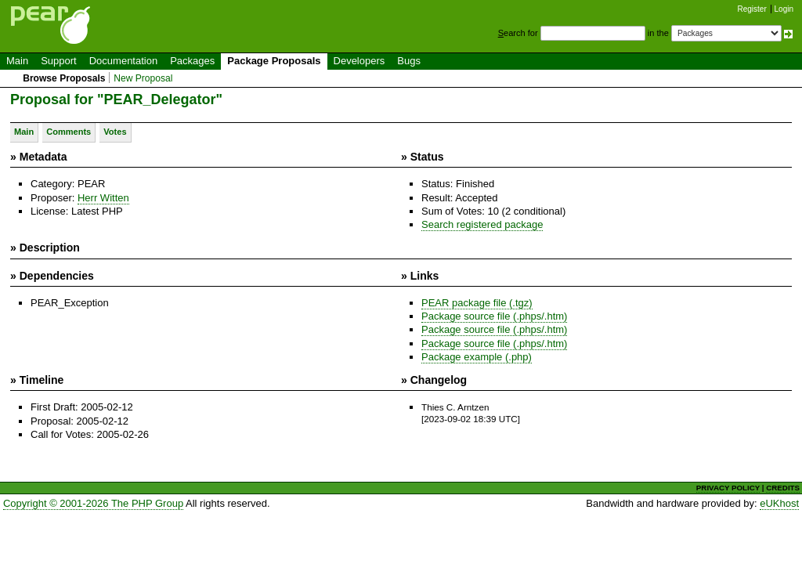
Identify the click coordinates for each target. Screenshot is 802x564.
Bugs (409, 61)
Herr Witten (103, 198)
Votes (114, 131)
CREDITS (783, 487)
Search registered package (482, 224)
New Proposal (143, 78)
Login (784, 9)
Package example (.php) (476, 357)
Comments (68, 131)
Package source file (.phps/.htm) (494, 316)
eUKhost (779, 503)
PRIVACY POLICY (728, 487)
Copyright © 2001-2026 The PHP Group (93, 503)
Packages (192, 61)
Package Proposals (273, 61)
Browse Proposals (64, 78)
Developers (359, 61)
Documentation (123, 61)
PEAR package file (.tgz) (477, 303)
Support (59, 61)
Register (752, 9)
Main (17, 61)
